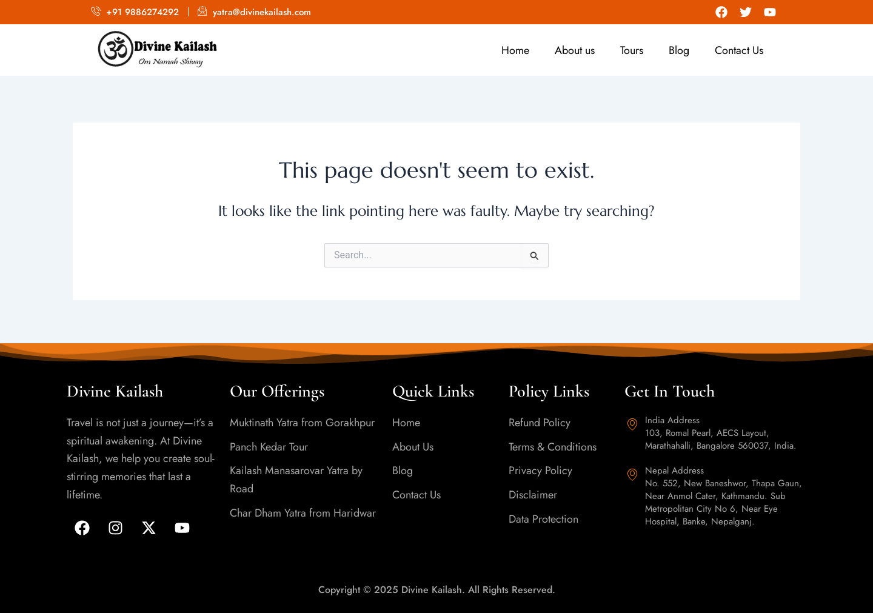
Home (515, 50)
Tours (631, 50)
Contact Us (739, 50)
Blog (679, 50)
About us (575, 50)
